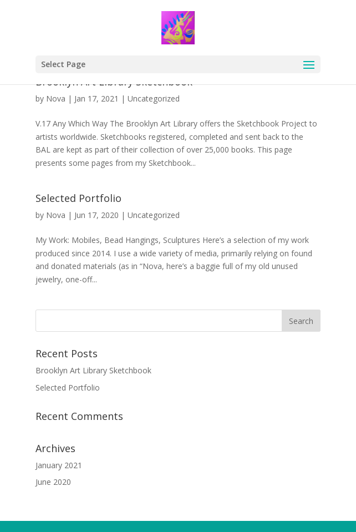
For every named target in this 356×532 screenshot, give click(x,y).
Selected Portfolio (78, 198)
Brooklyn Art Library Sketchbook (93, 370)
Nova (55, 98)
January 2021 (58, 465)
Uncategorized (154, 98)
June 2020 (53, 482)
